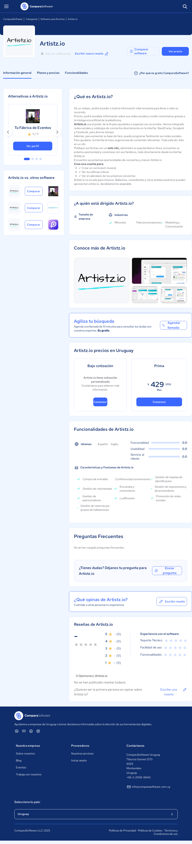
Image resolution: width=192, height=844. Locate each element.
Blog (18, 760)
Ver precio (175, 51)
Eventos (21, 767)
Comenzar (100, 402)
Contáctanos (135, 746)
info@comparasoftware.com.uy (148, 787)
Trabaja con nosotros (28, 774)
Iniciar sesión (79, 760)
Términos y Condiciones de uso (166, 832)
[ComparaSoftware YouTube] (23, 731)
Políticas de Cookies (150, 830)
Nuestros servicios (82, 753)
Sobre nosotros (25, 753)
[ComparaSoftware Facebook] (31, 731)
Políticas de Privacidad (122, 830)
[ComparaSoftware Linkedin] (16, 731)
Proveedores (80, 746)
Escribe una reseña (173, 691)
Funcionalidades (76, 73)
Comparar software (139, 51)
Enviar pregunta (165, 570)
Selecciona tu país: (27, 802)
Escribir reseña (172, 601)
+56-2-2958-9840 (138, 777)
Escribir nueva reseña (92, 53)
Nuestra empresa (28, 746)
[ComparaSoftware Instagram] (38, 731)
